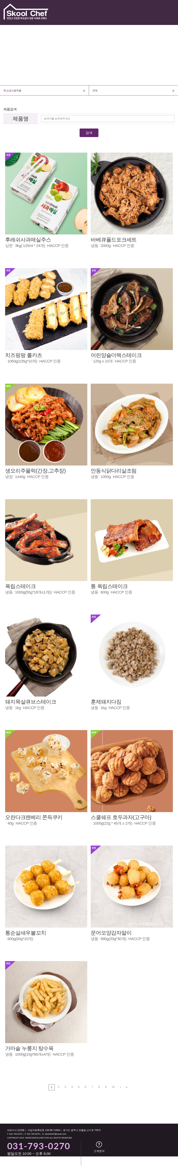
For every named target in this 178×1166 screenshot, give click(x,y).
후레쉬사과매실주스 (28, 239)
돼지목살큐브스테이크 (30, 701)
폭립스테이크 (20, 586)
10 (112, 1086)
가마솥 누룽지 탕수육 (29, 1048)
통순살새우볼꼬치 (25, 932)
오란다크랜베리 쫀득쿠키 (33, 817)
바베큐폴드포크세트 (114, 239)
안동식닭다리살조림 (114, 470)
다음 (120, 1087)
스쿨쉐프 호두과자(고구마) (121, 817)
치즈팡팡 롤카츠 (23, 355)
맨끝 (126, 1087)
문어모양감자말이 (111, 932)
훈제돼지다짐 (106, 701)
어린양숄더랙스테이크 (116, 355)
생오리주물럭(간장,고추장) (35, 470)
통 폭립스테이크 (109, 586)
